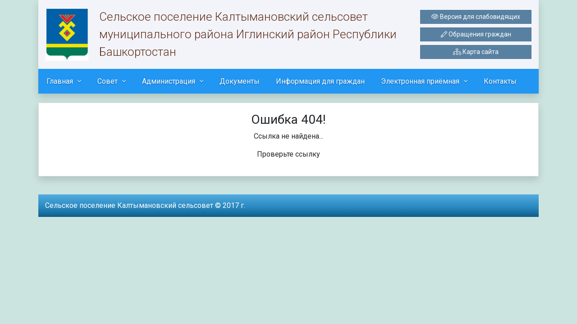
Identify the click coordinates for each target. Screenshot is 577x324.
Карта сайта (476, 51)
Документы (240, 81)
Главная (59, 81)
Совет (107, 81)
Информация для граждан (320, 81)
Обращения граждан (476, 34)
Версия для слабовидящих (475, 16)
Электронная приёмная (420, 81)
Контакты (500, 81)
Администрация (168, 81)
